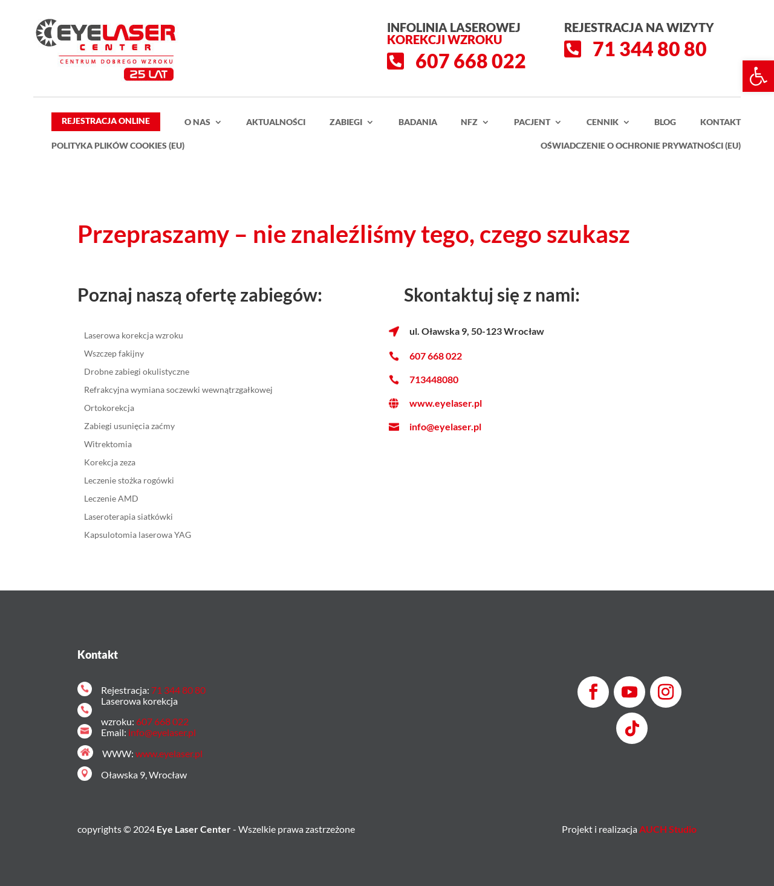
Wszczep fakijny (114, 353)
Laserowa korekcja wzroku (133, 335)
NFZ (469, 122)
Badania (417, 122)
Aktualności (275, 122)
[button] (758, 76)
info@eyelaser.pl (445, 426)
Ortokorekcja (109, 408)
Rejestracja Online (106, 120)
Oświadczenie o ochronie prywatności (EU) (641, 145)
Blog (665, 122)
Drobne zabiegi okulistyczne (136, 372)
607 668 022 (435, 355)
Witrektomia (108, 444)
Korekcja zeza (109, 462)
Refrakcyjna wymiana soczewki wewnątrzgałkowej (178, 390)
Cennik (603, 122)
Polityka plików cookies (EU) (117, 145)
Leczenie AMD (111, 498)
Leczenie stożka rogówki (129, 480)
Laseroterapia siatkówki (128, 517)
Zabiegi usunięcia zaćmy (129, 426)
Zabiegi (346, 122)
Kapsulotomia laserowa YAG (137, 535)
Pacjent (532, 122)
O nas (197, 122)
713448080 (433, 379)
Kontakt (720, 122)
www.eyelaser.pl (445, 403)
